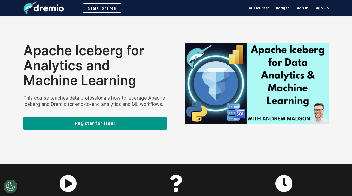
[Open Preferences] (9, 186)
